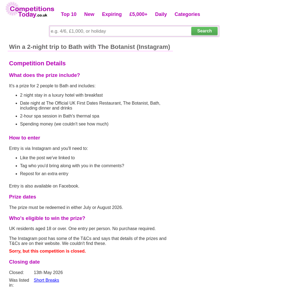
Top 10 (69, 14)
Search (204, 31)
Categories (187, 14)
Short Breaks (46, 280)
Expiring (112, 14)
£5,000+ (139, 14)
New (89, 14)
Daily (161, 14)
